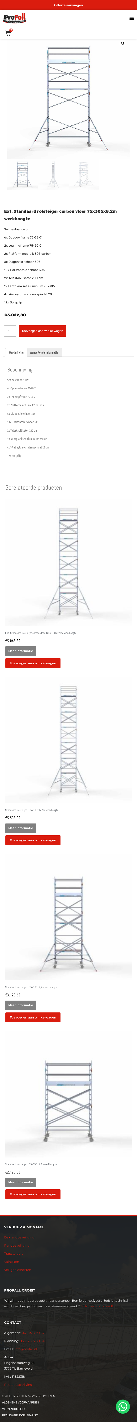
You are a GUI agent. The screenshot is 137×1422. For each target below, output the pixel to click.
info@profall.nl (26, 1349)
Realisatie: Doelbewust (20, 1415)
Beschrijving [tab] (16, 352)
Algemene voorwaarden (20, 1402)
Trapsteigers (13, 1254)
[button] (131, 18)
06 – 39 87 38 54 (32, 1341)
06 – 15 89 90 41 (33, 1333)
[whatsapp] (122, 1407)
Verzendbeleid (13, 1409)
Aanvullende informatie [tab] (44, 352)
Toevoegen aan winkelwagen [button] (33, 663)
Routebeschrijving (18, 1385)
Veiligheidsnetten (17, 1270)
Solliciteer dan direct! (97, 1306)
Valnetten (11, 1262)
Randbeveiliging (17, 1245)
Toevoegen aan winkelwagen (42, 331)
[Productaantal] (10, 331)
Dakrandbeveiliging (19, 1237)
